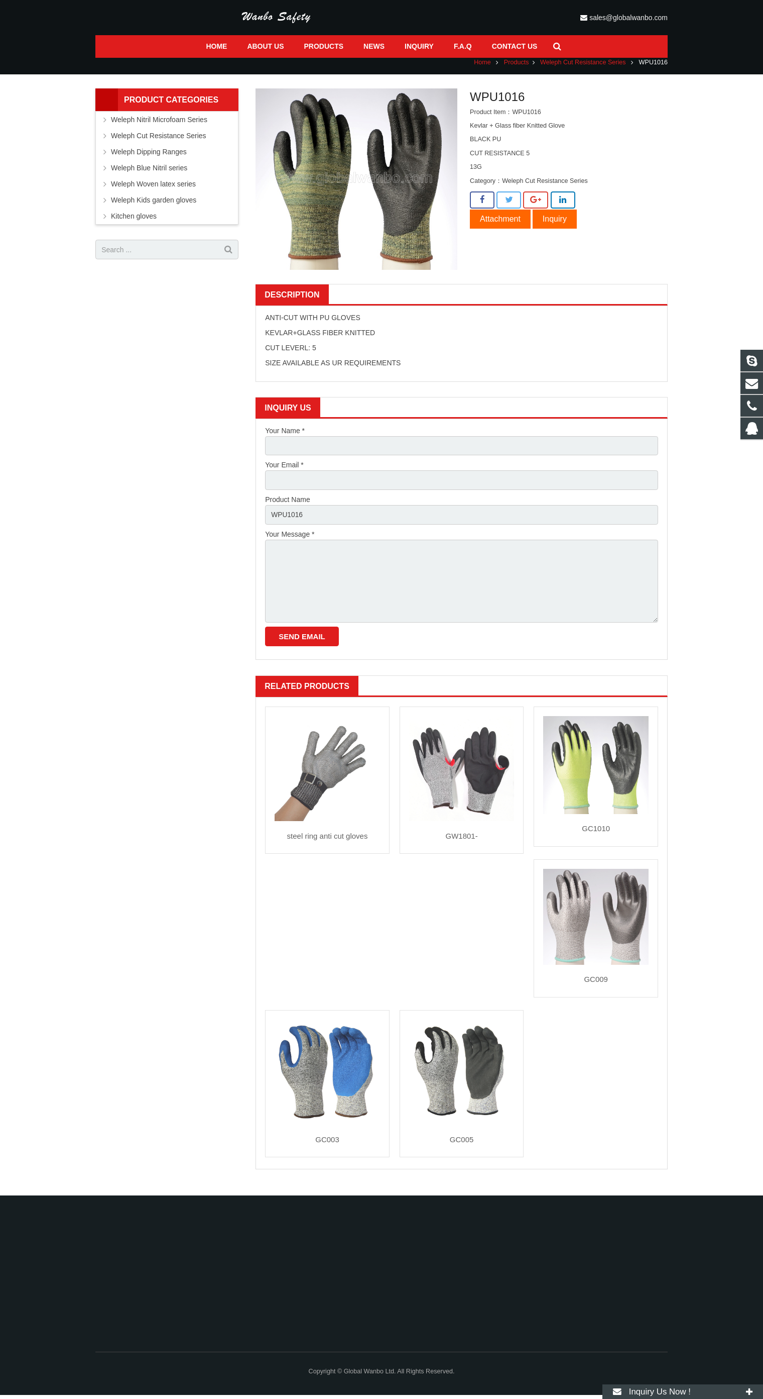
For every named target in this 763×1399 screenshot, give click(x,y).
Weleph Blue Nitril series (149, 174)
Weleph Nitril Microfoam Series (159, 126)
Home (482, 68)
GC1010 (596, 837)
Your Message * (289, 541)
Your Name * (285, 437)
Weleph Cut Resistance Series (583, 68)
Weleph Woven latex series (153, 190)
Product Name (287, 507)
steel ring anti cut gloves (327, 844)
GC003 (327, 1148)
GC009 (596, 988)
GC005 (462, 1148)
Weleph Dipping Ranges (149, 158)
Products (516, 68)
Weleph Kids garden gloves (153, 207)
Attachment (500, 225)
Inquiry (555, 225)
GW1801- (461, 844)
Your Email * (284, 472)
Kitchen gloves (134, 223)
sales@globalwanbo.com (648, 18)
